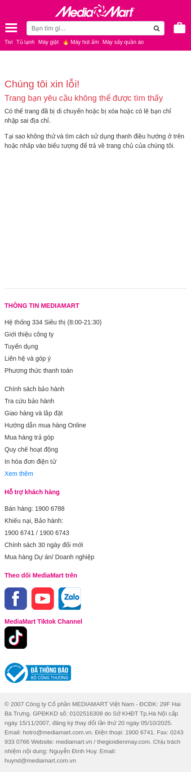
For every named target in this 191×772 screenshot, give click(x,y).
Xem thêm (18, 473)
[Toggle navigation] (11, 28)
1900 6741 (19, 532)
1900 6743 (54, 532)
